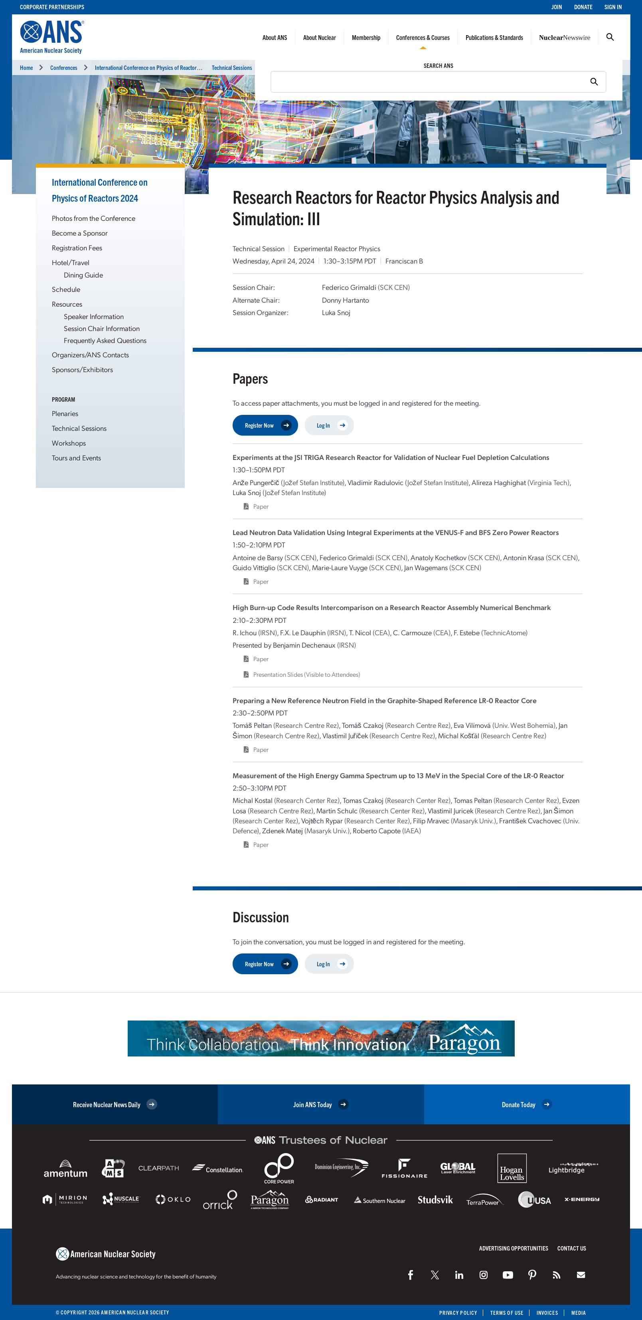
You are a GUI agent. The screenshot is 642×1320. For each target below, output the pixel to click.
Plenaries (65, 413)
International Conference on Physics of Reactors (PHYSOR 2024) (165, 67)
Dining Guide (83, 274)
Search (610, 37)
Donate (583, 6)
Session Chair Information (102, 328)
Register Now (268, 425)
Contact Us (571, 1248)
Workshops (69, 442)
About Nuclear (319, 37)
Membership (366, 37)
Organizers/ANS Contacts (90, 354)
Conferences (63, 67)
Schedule (66, 288)
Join (556, 6)
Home (26, 67)
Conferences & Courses (423, 37)
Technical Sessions (232, 67)
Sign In (613, 6)
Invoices (547, 1312)
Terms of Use (506, 1312)
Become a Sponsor (80, 232)
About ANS (275, 37)
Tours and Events (76, 457)
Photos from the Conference (93, 217)
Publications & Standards (494, 37)
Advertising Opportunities (513, 1248)
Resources (67, 303)
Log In (332, 425)
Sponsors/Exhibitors (82, 369)
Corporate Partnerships (52, 6)
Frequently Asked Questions (105, 340)
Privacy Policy (458, 1312)
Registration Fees (77, 247)
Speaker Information (94, 316)
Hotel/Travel (70, 262)
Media (578, 1312)
